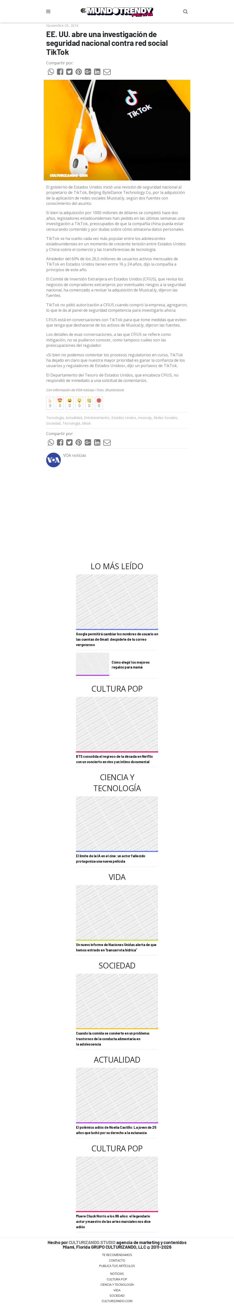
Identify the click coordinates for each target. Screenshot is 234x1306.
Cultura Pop (117, 1279)
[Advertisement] (117, 514)
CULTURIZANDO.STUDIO (92, 1242)
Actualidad (74, 417)
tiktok (86, 423)
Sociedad (53, 423)
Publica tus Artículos (117, 1266)
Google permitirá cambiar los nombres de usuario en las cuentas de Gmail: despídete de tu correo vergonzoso (117, 639)
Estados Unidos (123, 417)
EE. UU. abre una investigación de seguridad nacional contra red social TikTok (107, 43)
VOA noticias (84, 390)
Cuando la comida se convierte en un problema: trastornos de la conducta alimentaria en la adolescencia (113, 1038)
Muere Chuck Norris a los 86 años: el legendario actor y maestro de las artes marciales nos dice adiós (113, 1221)
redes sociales (93, 198)
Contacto (117, 1260)
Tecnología (55, 417)
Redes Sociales (165, 417)
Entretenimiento (96, 417)
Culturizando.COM (117, 1301)
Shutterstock (114, 390)
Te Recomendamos (117, 1255)
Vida (117, 1290)
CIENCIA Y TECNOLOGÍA (117, 1284)
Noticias (117, 1273)
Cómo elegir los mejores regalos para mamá (131, 664)
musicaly (145, 417)
